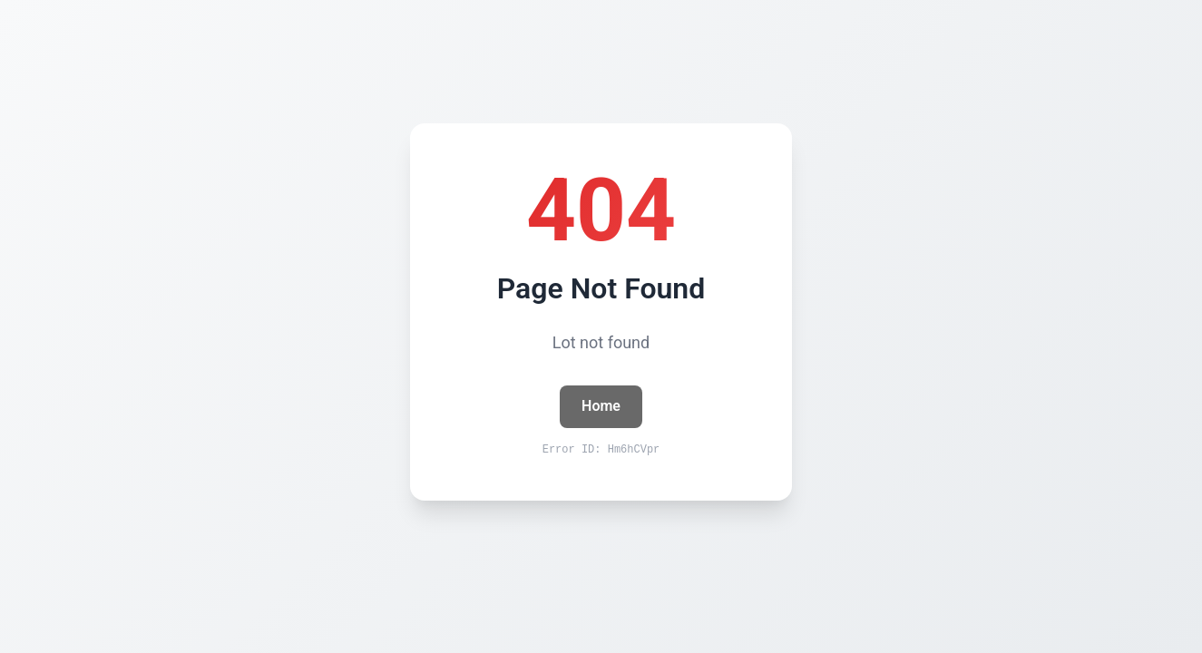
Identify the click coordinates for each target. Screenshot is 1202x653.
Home (601, 405)
